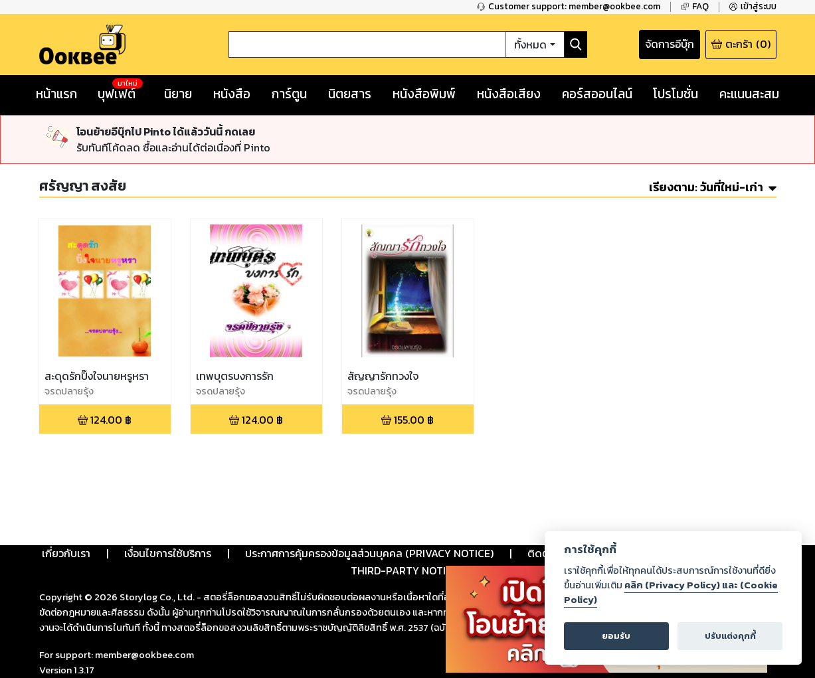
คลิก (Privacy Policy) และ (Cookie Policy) (671, 592)
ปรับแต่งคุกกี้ (730, 636)
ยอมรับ (616, 636)
